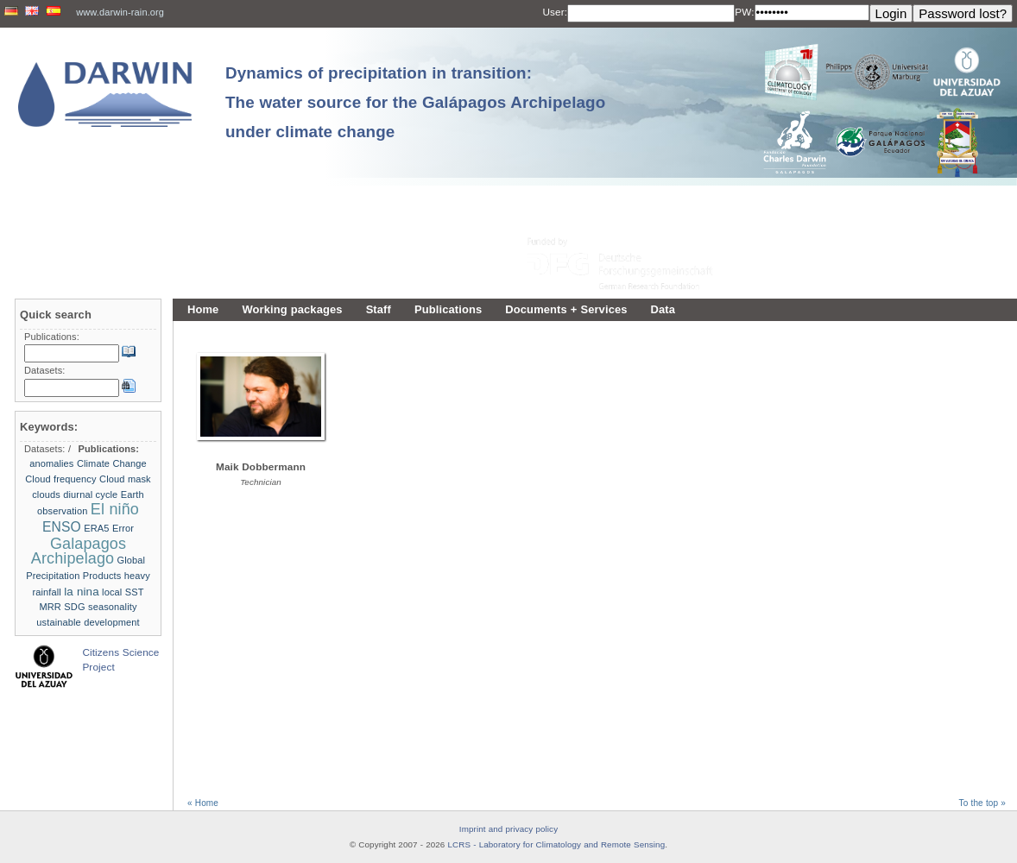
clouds (46, 494)
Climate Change (112, 463)
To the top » (982, 803)
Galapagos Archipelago (78, 551)
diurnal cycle (90, 494)
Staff (378, 309)
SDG (74, 607)
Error (123, 528)
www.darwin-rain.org (120, 12)
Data (663, 309)
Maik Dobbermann (261, 466)
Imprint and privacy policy (508, 829)
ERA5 (96, 528)
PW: (744, 11)
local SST (123, 592)
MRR (49, 607)
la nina (81, 591)
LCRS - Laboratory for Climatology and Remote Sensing (557, 844)
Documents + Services (566, 309)
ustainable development (87, 622)
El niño (115, 509)
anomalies (51, 463)
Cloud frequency (60, 479)
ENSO (61, 527)
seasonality (112, 607)
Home (202, 309)
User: (555, 11)
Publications (448, 309)
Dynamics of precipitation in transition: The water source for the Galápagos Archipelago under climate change (415, 102)
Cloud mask (125, 479)
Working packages (292, 309)
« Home (202, 803)
